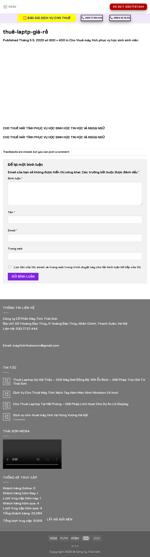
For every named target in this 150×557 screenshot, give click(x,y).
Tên (11, 212)
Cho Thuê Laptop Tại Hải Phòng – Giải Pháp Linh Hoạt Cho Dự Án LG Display (70, 404)
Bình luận (15, 178)
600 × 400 (57, 40)
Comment (19, 419)
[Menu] (9, 7)
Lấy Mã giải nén (59, 519)
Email (12, 230)
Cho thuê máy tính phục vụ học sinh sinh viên (103, 40)
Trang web (15, 248)
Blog (75, 546)
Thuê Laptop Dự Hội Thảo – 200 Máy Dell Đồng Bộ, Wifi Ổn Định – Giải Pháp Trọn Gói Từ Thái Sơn (79, 381)
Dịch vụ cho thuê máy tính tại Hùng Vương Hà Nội (50, 415)
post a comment (59, 152)
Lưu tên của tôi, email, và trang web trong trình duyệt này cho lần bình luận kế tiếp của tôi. (77, 267)
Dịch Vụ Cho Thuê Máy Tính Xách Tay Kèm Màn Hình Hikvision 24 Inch (65, 392)
